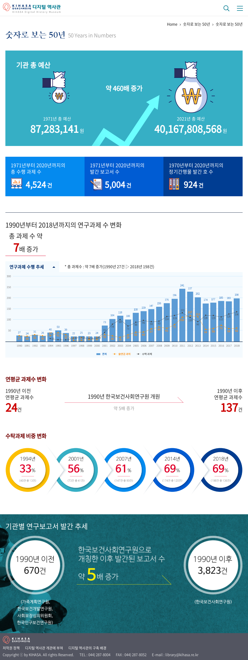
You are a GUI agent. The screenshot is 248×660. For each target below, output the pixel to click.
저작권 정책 (11, 647)
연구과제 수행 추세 (32, 266)
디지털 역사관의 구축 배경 (87, 647)
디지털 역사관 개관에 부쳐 (44, 647)
